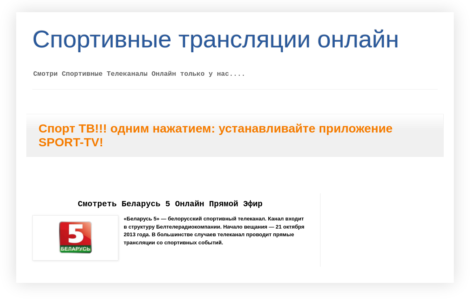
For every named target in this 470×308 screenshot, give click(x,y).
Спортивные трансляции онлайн (215, 39)
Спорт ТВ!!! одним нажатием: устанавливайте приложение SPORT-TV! (215, 135)
